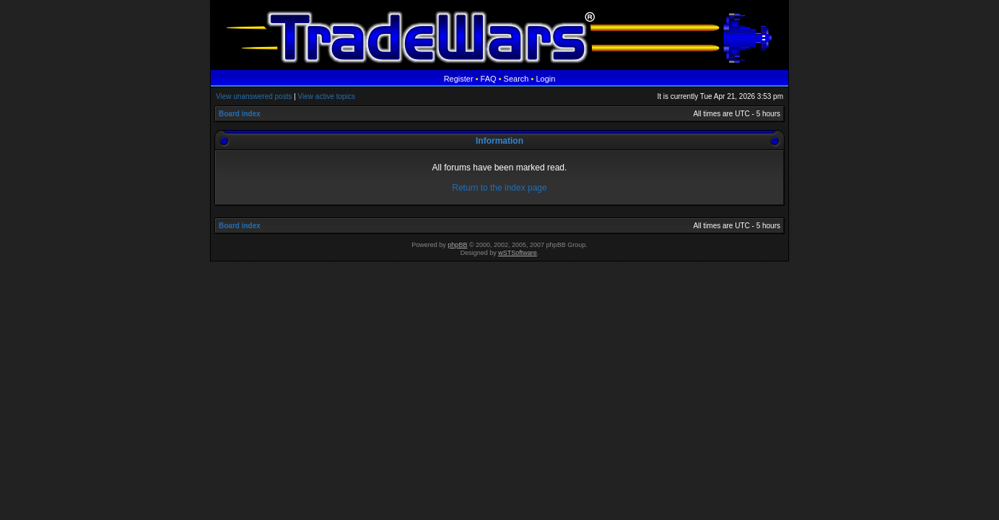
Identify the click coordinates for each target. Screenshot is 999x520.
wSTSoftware (517, 252)
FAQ (489, 78)
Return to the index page (499, 188)
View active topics (326, 96)
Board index (240, 114)
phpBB (457, 244)
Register (459, 78)
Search (516, 78)
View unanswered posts (254, 96)
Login (545, 78)
